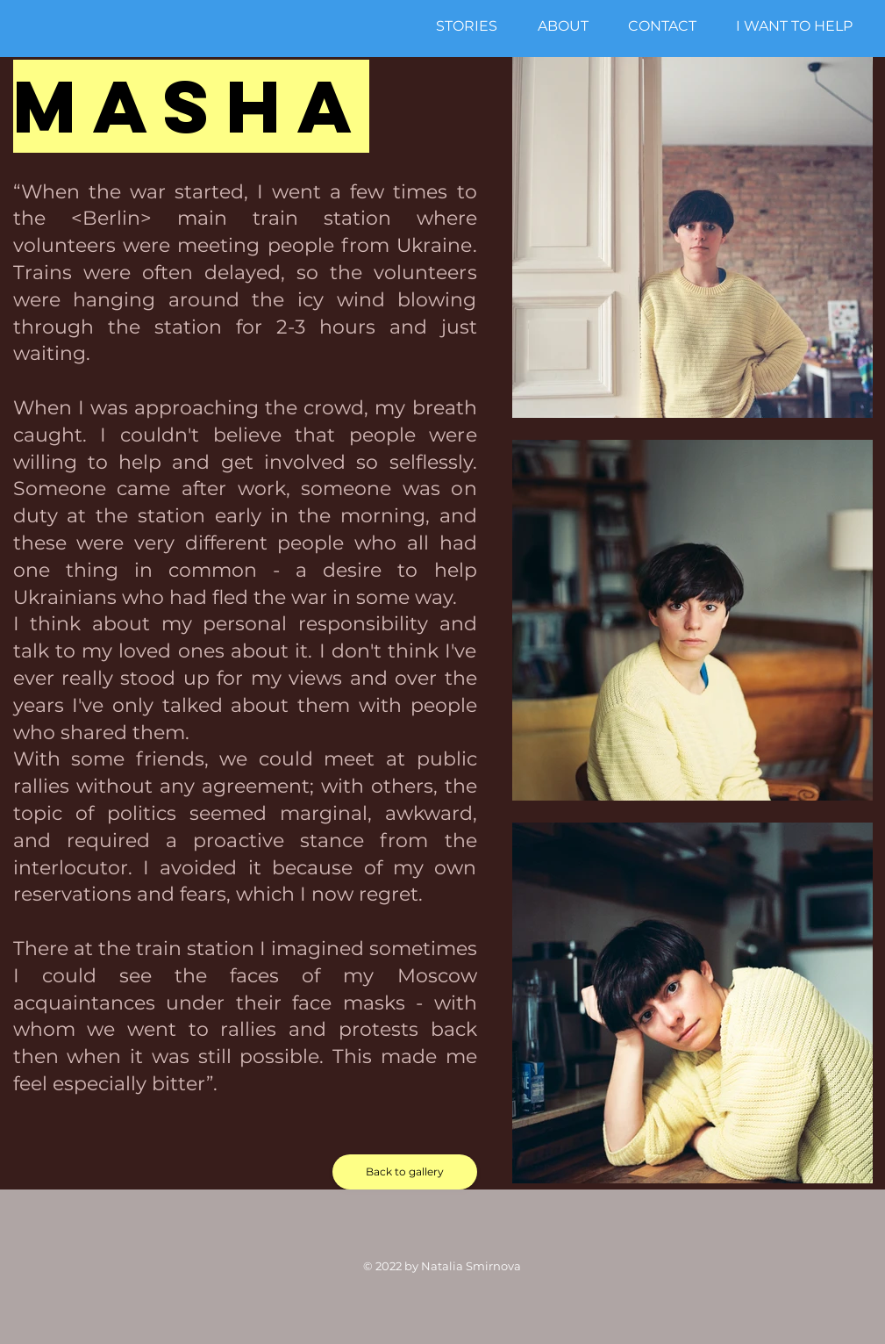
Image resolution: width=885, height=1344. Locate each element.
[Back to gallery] (404, 1171)
